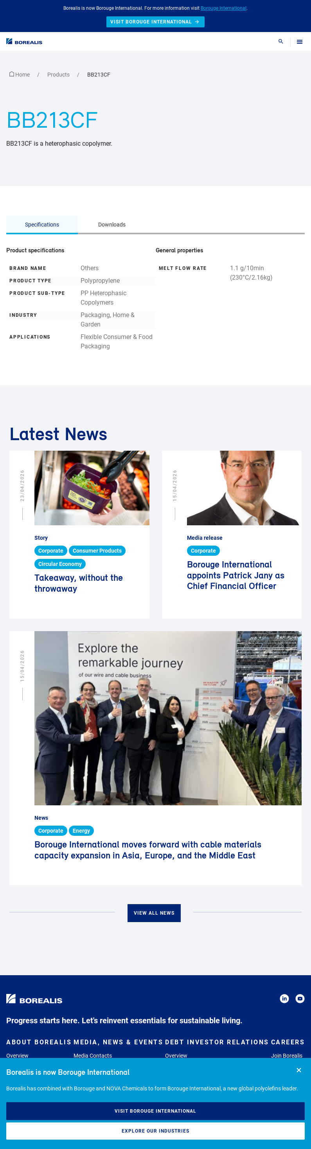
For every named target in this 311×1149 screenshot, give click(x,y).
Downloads (112, 224)
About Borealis (39, 1042)
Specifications (42, 224)
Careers (288, 1042)
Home (20, 74)
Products (59, 74)
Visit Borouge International (155, 1111)
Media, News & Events (118, 1042)
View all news (154, 913)
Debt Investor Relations (217, 1042)
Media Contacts (93, 1056)
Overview (17, 1056)
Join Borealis (286, 1056)
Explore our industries (155, 1131)
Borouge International (223, 8)
